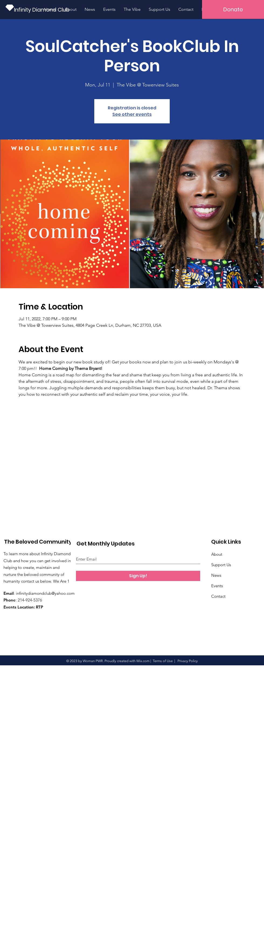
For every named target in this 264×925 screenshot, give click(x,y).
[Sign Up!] (138, 576)
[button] (233, 9)
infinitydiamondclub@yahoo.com (45, 593)
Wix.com (143, 661)
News (216, 575)
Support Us (221, 564)
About (216, 554)
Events (217, 585)
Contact (218, 596)
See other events (132, 114)
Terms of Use (163, 661)
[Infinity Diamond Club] (43, 9)
